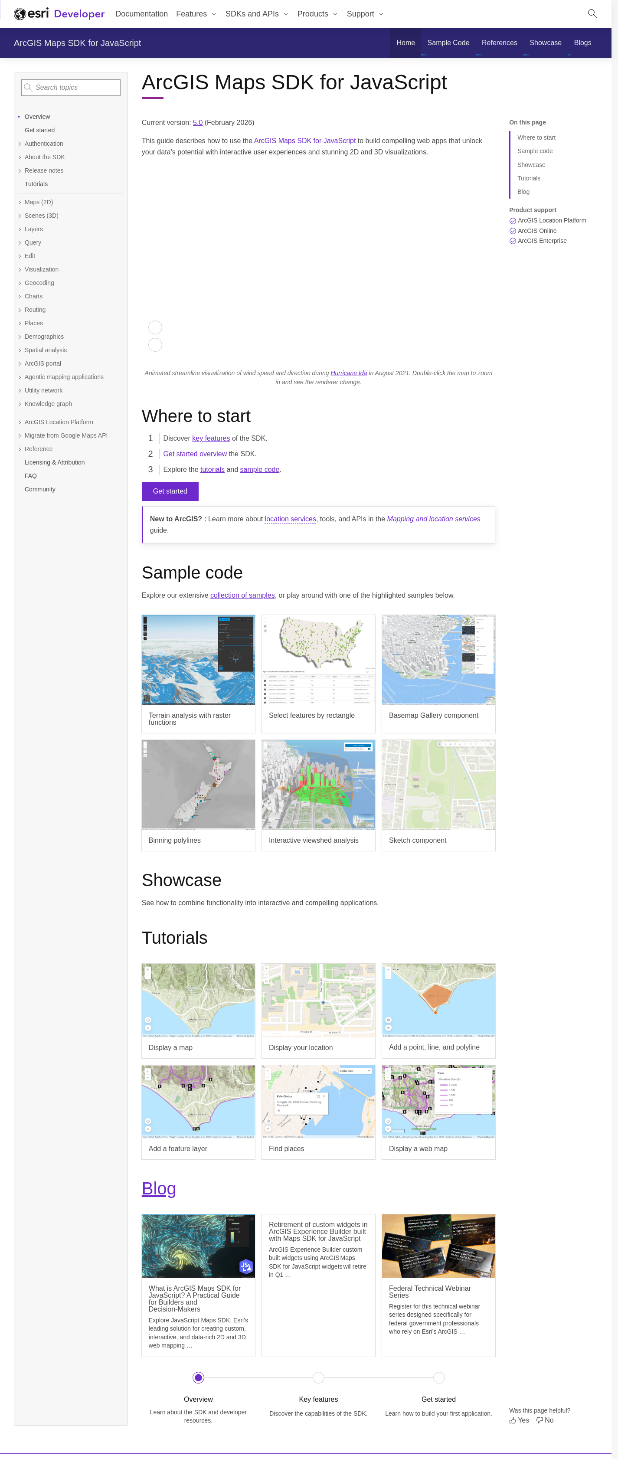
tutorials (212, 469)
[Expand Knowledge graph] (71, 404)
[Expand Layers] (71, 229)
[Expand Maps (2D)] (71, 202)
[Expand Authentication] (71, 143)
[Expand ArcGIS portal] (71, 363)
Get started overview (195, 454)
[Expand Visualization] (71, 269)
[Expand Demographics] (71, 336)
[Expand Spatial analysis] (71, 350)
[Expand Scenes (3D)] (71, 215)
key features (211, 438)
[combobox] (71, 87)
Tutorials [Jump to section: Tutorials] (528, 178)
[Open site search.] (592, 14)
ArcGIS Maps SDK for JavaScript (77, 43)
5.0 (198, 122)
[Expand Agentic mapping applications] (71, 377)
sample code (260, 469)
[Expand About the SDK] (71, 157)
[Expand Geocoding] (71, 283)
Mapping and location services (434, 519)
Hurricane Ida (348, 373)
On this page (527, 122)
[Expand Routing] (71, 310)
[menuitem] (405, 43)
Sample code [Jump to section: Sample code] (535, 150)
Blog (159, 1188)
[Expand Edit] (71, 256)
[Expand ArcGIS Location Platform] (71, 422)
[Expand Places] (71, 323)
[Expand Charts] (71, 296)
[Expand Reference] (71, 449)
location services (290, 519)
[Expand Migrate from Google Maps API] (71, 435)
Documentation (141, 14)
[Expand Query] (71, 242)
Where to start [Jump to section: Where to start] (536, 137)
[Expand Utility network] (71, 390)
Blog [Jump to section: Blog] (523, 191)
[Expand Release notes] (71, 170)
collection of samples (242, 595)
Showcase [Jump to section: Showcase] (531, 164)
